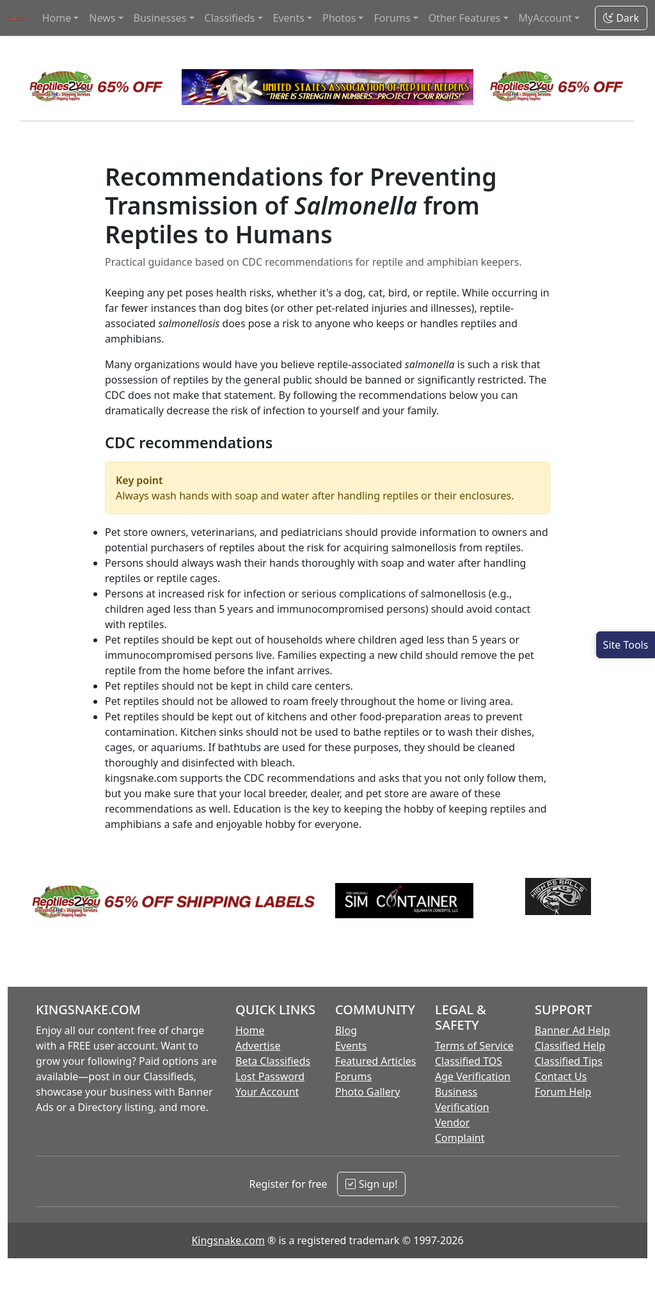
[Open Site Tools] (625, 644)
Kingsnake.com (227, 1240)
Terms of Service (474, 1046)
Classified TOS (468, 1061)
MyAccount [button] (545, 18)
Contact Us (561, 1076)
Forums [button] (392, 18)
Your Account (267, 1092)
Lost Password (269, 1076)
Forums (353, 1076)
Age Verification (472, 1076)
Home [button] (57, 18)
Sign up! (371, 1184)
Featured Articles (375, 1061)
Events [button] (288, 18)
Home (250, 1030)
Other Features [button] (465, 18)
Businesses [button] (160, 18)
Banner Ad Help (572, 1030)
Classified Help (570, 1046)
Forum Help (563, 1092)
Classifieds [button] (230, 18)
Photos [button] (339, 18)
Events (351, 1046)
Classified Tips (569, 1061)
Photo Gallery (367, 1092)
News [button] (102, 18)
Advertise (257, 1046)
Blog (346, 1030)
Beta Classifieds (272, 1061)
